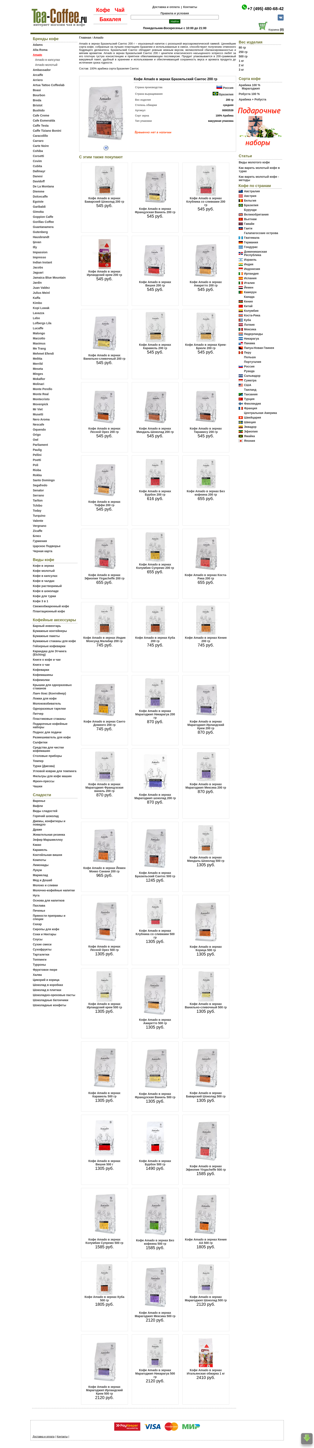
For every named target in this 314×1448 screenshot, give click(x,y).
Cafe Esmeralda (44, 120)
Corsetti (38, 156)
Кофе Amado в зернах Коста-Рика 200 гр (206, 576)
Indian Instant (42, 262)
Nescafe (38, 424)
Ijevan (37, 242)
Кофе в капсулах (45, 576)
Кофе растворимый (47, 586)
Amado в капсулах (47, 59)
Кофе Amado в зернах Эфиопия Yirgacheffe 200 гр (104, 576)
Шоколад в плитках (47, 990)
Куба (247, 320)
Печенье (39, 910)
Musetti (38, 414)
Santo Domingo (44, 480)
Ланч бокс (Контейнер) (49, 693)
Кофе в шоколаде (46, 591)
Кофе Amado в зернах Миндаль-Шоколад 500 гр (205, 859)
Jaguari (38, 272)
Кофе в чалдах (44, 581)
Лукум (37, 870)
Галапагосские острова (261, 233)
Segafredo (40, 485)
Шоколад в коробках (48, 985)
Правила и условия (174, 13)
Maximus (39, 343)
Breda (37, 100)
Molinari (38, 384)
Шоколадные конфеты (49, 1005)
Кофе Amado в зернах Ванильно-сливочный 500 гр (206, 1005)
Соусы (38, 939)
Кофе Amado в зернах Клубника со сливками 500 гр (155, 934)
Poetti (37, 460)
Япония (249, 440)
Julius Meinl (41, 292)
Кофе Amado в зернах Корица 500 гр (206, 948)
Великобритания (256, 214)
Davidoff (39, 181)
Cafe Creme (41, 115)
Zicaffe (37, 531)
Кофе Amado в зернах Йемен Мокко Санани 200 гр (104, 869)
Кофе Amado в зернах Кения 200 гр (206, 639)
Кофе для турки (44, 596)
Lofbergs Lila (42, 323)
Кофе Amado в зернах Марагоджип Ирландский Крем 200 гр (206, 725)
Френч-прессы (43, 781)
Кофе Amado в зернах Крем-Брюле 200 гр (205, 346)
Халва (37, 974)
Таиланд (250, 389)
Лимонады (41, 865)
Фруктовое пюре (45, 969)
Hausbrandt (41, 237)
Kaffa (36, 298)
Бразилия (226, 94)
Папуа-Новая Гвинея (259, 348)
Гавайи (249, 223)
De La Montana (43, 186)
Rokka (37, 475)
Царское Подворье (47, 546)
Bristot (37, 105)
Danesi (38, 176)
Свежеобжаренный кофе (51, 606)
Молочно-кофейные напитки (54, 890)
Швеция (250, 422)
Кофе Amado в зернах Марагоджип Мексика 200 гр (205, 785)
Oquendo (39, 429)
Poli (35, 465)
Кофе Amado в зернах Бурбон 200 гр (155, 492)
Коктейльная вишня (47, 855)
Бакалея (110, 19)
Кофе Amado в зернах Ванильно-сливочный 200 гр (104, 357)
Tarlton (38, 500)
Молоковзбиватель (47, 703)
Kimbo (37, 303)
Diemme (38, 191)
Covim (37, 161)
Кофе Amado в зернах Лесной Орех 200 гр (104, 430)
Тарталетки (41, 954)
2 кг (241, 65)
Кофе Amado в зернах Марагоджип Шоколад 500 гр (206, 1298)
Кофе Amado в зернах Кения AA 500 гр (206, 1241)
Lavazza (38, 313)
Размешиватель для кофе (52, 737)
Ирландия (251, 273)
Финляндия (252, 403)
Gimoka (38, 211)
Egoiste (38, 201)
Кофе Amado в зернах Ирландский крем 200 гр (104, 273)
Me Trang (39, 348)
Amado (98, 37)
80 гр (242, 47)
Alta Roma (40, 50)
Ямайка (249, 436)
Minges (38, 374)
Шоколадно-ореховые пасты (54, 995)
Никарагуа (251, 338)
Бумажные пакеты (46, 636)
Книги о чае (41, 664)
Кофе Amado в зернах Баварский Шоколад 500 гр (206, 1094)
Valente (38, 520)
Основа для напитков (49, 900)
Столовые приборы (47, 756)
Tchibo (37, 505)
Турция (249, 399)
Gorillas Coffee (43, 222)
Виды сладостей (45, 811)
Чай (120, 10)
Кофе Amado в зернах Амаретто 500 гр (155, 1021)
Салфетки (40, 742)
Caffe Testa (41, 125)
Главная (85, 37)
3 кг (241, 69)
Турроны (39, 964)
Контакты (190, 7)
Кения (248, 301)
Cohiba (38, 151)
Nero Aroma (41, 419)
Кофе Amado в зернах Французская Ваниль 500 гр (155, 1095)
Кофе (103, 10)
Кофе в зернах (43, 565)
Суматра (250, 380)
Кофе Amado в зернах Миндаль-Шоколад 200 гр (155, 430)
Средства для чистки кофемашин (48, 749)
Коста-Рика (252, 315)
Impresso (39, 257)
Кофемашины (43, 675)
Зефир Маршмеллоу (48, 839)
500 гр (243, 56)
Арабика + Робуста (252, 99)
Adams (38, 44)
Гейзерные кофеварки (49, 646)
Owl (35, 439)
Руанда (249, 371)
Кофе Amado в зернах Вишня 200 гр (155, 283)
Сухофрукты (42, 949)
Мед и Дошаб (42, 880)
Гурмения (40, 541)
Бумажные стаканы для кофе (54, 641)
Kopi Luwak (41, 308)
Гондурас (251, 247)
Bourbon (39, 95)
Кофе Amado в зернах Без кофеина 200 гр (206, 492)
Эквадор (250, 426)
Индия (248, 264)
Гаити (248, 228)
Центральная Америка (260, 413)
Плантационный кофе (49, 611)
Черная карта (42, 551)
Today (37, 510)
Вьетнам (250, 219)
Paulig (37, 449)
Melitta (37, 358)
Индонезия (252, 269)
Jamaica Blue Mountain (49, 277)
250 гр (243, 52)
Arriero (38, 80)
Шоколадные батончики (50, 1000)
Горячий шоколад (46, 816)
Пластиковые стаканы (49, 718)
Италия (249, 283)
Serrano (38, 495)
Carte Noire (41, 146)
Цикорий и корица (46, 980)
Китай (248, 306)
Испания (250, 278)
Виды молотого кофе (254, 162)
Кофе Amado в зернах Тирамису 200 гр (206, 430)
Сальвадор (252, 375)
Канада (249, 296)
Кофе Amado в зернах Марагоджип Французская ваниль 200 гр (104, 787)
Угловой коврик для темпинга (54, 771)
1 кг (241, 60)
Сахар (37, 924)
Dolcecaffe (40, 196)
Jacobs (38, 267)
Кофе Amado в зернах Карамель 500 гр (104, 1094)
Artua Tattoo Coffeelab (49, 85)
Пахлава (39, 905)
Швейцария (252, 417)
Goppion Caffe (43, 216)
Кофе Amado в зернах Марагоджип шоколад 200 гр (155, 796)
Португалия (252, 361)
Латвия (249, 324)
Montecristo (41, 399)
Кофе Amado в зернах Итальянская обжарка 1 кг (206, 1371)
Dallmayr (39, 171)
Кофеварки (41, 669)
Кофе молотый (44, 570)
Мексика (250, 329)
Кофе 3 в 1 (40, 601)
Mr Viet (38, 409)
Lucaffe (38, 328)
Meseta (38, 368)
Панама (249, 343)
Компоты (39, 860)
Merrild (38, 363)
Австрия (250, 196)
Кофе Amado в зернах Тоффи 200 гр (104, 503)
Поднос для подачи (47, 732)
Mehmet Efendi (43, 353)
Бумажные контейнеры (50, 631)
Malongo (39, 333)
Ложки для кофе (45, 698)
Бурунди (250, 210)
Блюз (37, 536)
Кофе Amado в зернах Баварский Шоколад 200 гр (104, 200)
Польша (250, 357)
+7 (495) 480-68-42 (265, 8)
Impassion (40, 252)
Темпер (38, 761)
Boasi (37, 90)
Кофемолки (41, 680)
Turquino (39, 515)
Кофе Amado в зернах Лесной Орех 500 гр (104, 948)
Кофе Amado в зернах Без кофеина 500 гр (155, 1242)
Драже (37, 829)
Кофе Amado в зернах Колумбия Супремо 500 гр (104, 1241)
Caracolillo (40, 135)
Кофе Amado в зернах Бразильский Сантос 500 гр (155, 874)
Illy (35, 247)
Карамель (40, 849)
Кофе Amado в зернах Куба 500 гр (104, 1298)
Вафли (38, 806)
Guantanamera (43, 227)
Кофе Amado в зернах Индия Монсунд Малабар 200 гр (104, 639)
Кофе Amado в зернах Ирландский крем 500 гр (104, 1005)
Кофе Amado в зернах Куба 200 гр (155, 639)
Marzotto (39, 338)
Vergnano (39, 525)
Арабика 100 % (249, 85)
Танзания (251, 394)
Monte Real (41, 394)
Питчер (38, 713)
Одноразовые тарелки (49, 708)
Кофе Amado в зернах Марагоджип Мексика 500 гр (155, 1314)
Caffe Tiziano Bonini (47, 130)
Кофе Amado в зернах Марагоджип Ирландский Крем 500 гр (104, 1390)
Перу (247, 352)
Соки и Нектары (44, 934)
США (247, 385)
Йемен (248, 287)
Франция (250, 408)
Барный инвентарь (47, 626)
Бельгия (250, 200)
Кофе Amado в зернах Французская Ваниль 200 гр (155, 210)
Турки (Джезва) (44, 766)
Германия (251, 242)
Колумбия (251, 310)
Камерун (250, 292)
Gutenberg (40, 232)
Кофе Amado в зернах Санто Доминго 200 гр (104, 723)
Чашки (37, 786)
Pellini (37, 455)
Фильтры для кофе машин (52, 776)
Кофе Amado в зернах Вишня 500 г (104, 1162)
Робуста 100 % (249, 94)
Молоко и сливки (45, 885)
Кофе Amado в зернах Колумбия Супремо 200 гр (155, 566)
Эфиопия (251, 431)
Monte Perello (42, 389)
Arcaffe (38, 75)
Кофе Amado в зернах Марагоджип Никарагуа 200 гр (155, 714)
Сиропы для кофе (46, 929)
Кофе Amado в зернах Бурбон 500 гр (155, 1162)
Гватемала (252, 237)
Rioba (37, 470)
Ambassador (42, 70)
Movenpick (40, 404)
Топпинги (40, 959)
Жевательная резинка (49, 834)
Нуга (36, 895)
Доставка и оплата (166, 7)
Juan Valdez (41, 287)
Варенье (39, 801)
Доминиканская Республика (255, 253)
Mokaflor (39, 379)
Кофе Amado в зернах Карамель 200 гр (155, 346)
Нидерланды (253, 334)
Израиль (250, 259)
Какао (37, 844)
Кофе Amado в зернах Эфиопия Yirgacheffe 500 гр (206, 1168)
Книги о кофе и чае (47, 659)
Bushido (39, 110)
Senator (38, 490)
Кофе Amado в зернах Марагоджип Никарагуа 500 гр (155, 1373)
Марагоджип (251, 88)
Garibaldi (39, 206)
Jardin (37, 282)
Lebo (36, 318)
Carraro (38, 140)
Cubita (37, 166)
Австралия (252, 191)
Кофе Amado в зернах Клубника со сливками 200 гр (205, 202)
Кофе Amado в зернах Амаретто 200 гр (206, 283)
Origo (37, 434)
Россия (228, 87)
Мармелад (40, 875)
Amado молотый (46, 64)
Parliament (40, 444)
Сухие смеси (42, 944)
